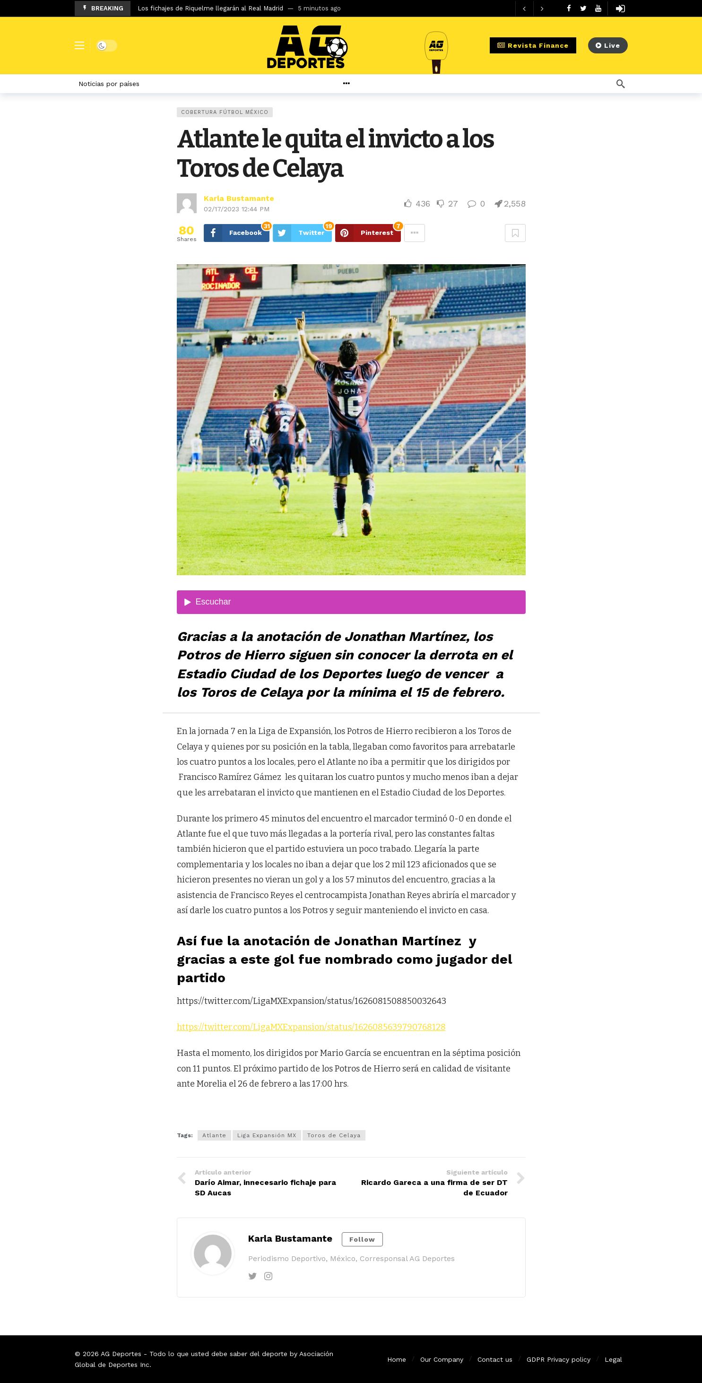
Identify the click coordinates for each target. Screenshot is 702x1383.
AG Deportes (121, 1353)
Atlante (214, 1135)
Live (608, 45)
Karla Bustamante (239, 198)
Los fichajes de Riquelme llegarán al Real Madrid (210, 8)
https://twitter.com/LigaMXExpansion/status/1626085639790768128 (311, 1027)
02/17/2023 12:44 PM (236, 209)
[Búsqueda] (621, 84)
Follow (362, 1239)
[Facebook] (569, 8)
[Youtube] (598, 8)
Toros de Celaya (334, 1135)
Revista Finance (533, 45)
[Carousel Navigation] (533, 8)
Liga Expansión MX (266, 1135)
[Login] (621, 8)
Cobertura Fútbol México (225, 112)
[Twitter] (583, 8)
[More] (369, 83)
